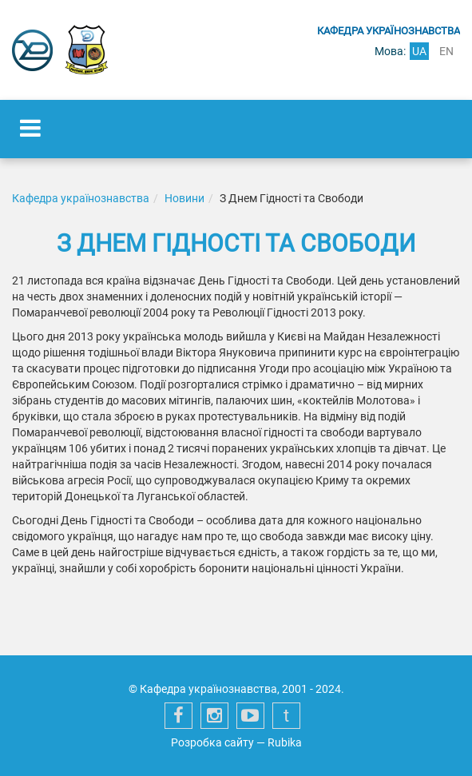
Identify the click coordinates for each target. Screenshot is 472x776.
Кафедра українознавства (80, 198)
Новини (184, 198)
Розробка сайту (212, 742)
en (446, 51)
